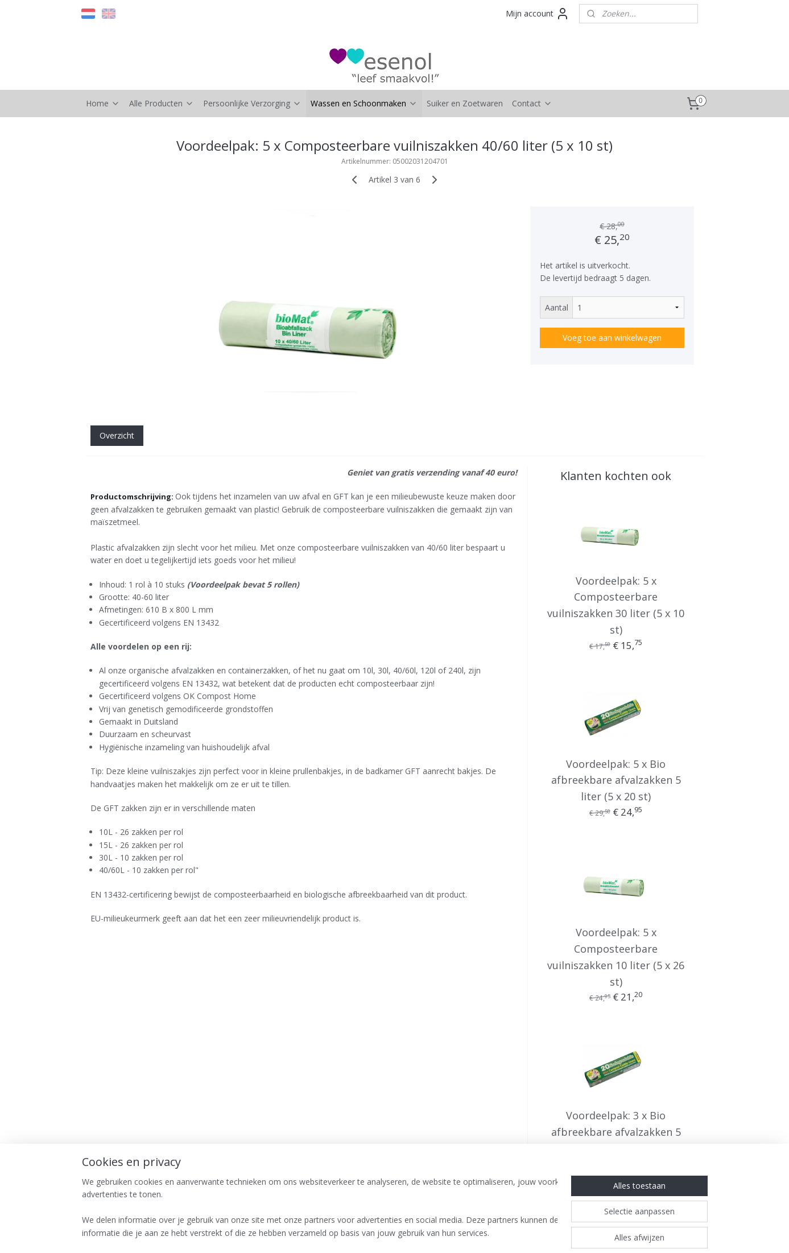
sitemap (340, 1232)
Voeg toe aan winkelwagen (612, 337)
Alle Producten (161, 103)
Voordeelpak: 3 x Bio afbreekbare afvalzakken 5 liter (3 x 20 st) (615, 1132)
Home (103, 103)
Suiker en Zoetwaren (465, 103)
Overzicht (116, 435)
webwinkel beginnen (408, 1232)
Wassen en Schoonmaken (364, 103)
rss (364, 1232)
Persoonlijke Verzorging (252, 103)
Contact (532, 103)
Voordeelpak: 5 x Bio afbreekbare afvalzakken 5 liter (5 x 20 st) (615, 780)
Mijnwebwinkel (507, 1232)
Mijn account (537, 13)
